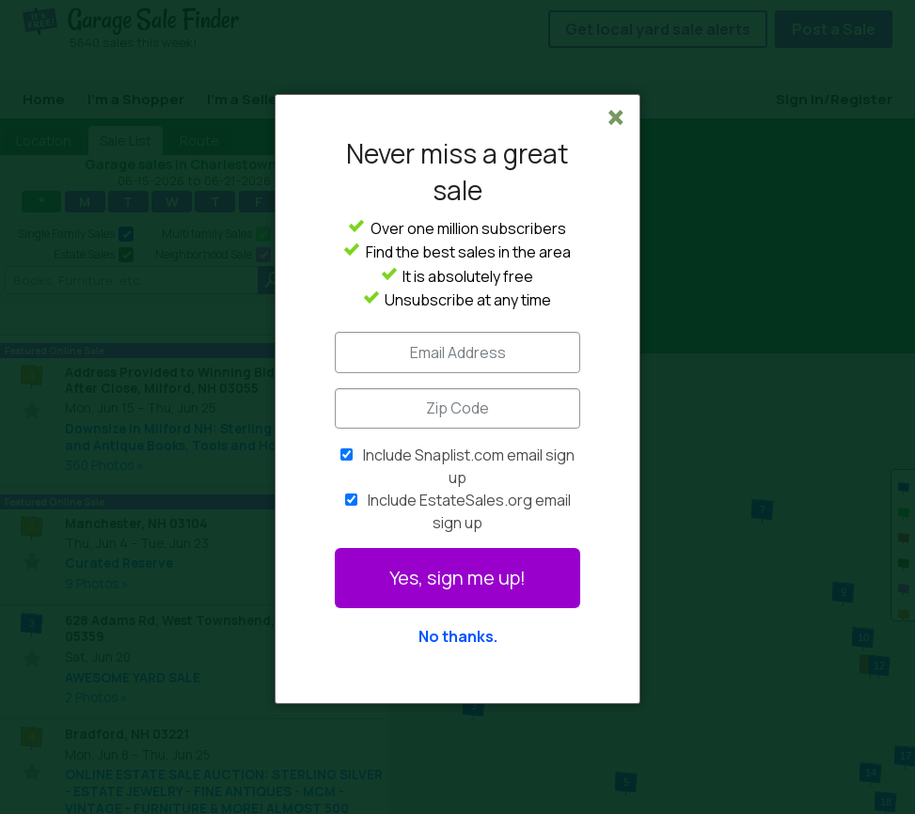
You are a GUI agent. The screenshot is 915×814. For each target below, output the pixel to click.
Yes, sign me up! (457, 577)
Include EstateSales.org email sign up (469, 511)
